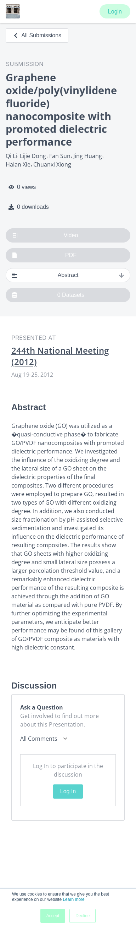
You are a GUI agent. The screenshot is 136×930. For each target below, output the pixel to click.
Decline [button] (82, 915)
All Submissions (37, 35)
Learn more (73, 899)
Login (115, 12)
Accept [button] (53, 915)
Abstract (68, 275)
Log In (68, 791)
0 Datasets (48, 295)
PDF (44, 255)
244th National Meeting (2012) (60, 356)
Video (45, 235)
